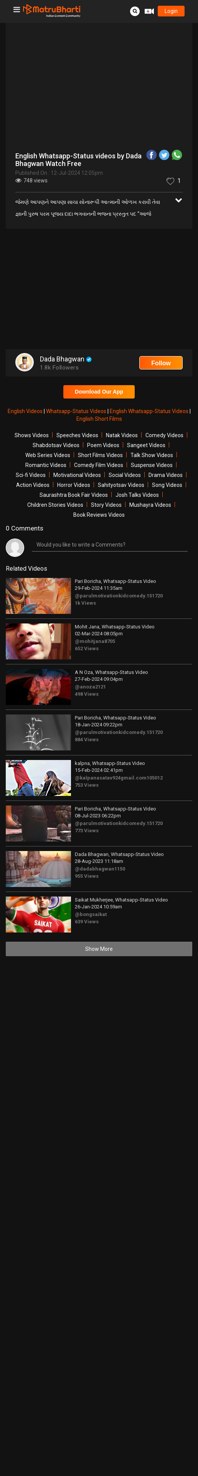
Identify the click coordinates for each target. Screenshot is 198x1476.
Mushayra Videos (150, 505)
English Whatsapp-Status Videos (150, 411)
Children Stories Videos (55, 505)
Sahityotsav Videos (121, 485)
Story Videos (106, 505)
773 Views (87, 830)
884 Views (87, 739)
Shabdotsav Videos (56, 445)
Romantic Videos (45, 465)
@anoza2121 (90, 687)
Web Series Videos (47, 455)
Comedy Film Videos (98, 465)
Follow (161, 363)
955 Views (87, 876)
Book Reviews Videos (99, 515)
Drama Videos (165, 475)
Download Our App (99, 392)
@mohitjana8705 (95, 641)
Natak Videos (122, 435)
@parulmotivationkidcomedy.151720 (119, 596)
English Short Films (99, 419)
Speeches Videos (77, 435)
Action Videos (33, 485)
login (171, 11)
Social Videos (125, 475)
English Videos (26, 411)
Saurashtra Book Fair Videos (74, 495)
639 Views (87, 921)
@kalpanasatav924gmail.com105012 (119, 778)
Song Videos (167, 485)
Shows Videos (32, 435)
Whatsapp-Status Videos (76, 411)
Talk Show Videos (151, 455)
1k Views (85, 603)
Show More (99, 949)
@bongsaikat (91, 914)
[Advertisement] (99, 289)
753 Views (87, 785)
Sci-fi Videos (31, 475)
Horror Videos (73, 485)
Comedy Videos (164, 435)
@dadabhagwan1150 (100, 869)
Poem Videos (103, 445)
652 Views (87, 648)
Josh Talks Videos (137, 495)
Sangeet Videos (146, 445)
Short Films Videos (100, 455)
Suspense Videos (152, 465)
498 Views (87, 694)
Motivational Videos (77, 475)
